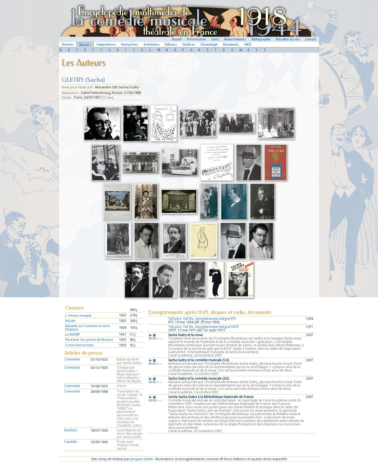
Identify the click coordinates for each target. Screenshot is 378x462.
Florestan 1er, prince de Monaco (89, 339)
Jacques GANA (141, 458)
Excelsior (70, 430)
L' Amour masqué (78, 315)
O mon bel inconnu (79, 345)
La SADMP (72, 334)
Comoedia (72, 359)
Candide (70, 441)
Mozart (70, 320)
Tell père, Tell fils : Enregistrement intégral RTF (202, 318)
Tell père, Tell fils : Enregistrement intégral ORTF (203, 327)
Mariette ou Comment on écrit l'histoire (87, 328)
